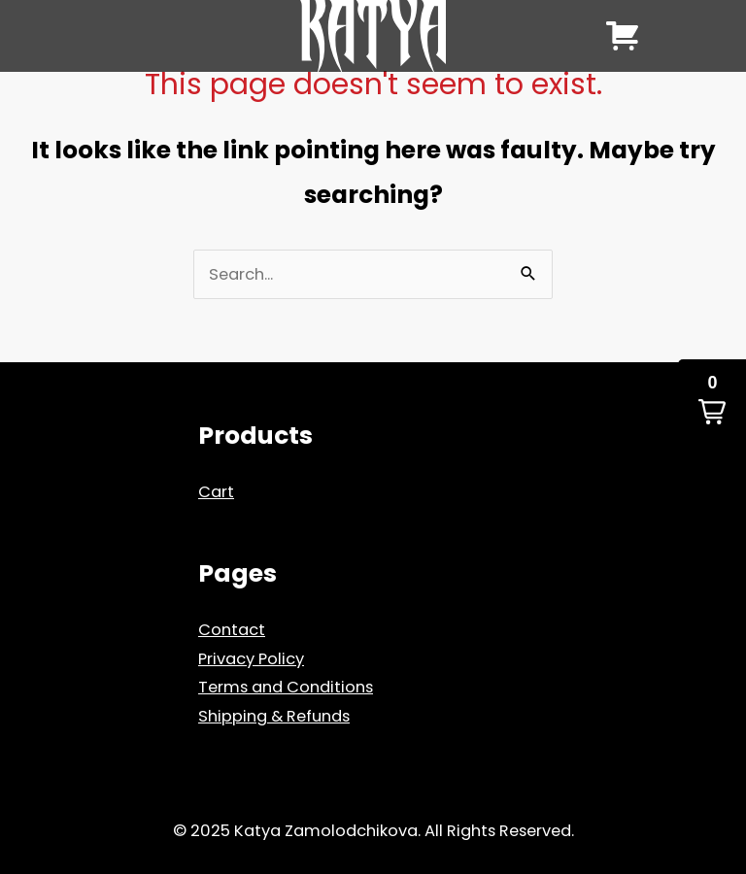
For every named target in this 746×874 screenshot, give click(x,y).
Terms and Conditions (285, 687)
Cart (216, 492)
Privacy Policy (251, 659)
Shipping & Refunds (274, 716)
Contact (231, 630)
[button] (712, 400)
